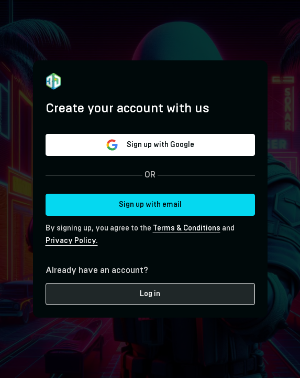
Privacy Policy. (72, 241)
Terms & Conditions (186, 228)
